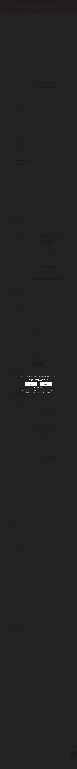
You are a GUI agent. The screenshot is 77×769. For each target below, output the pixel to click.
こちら (41, 392)
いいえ (46, 384)
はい (31, 384)
